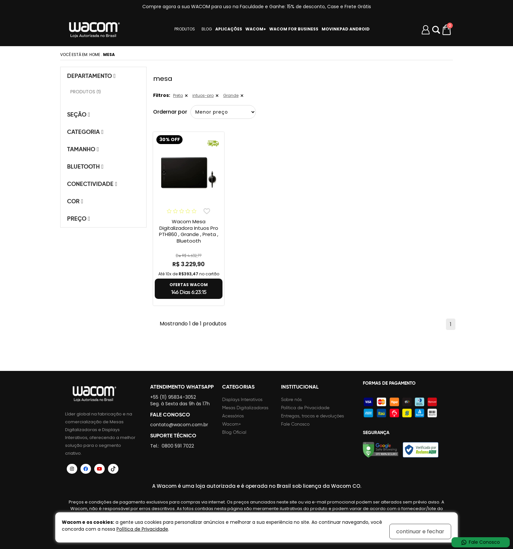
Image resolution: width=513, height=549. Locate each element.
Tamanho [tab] (83, 149)
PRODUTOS (184, 29)
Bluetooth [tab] (85, 166)
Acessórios (233, 416)
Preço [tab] (78, 218)
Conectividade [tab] (92, 184)
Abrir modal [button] (436, 30)
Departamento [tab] (91, 76)
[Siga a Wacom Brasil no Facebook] (85, 469)
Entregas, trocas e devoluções (312, 416)
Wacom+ (231, 424)
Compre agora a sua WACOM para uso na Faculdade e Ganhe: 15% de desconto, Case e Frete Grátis (256, 6)
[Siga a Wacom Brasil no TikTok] (113, 469)
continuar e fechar (420, 531)
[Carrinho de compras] (447, 30)
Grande (231, 95)
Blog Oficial (234, 432)
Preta (178, 95)
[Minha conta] (425, 30)
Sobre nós (291, 399)
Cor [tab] (75, 201)
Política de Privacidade (305, 408)
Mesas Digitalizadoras (245, 408)
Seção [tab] (78, 114)
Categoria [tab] (85, 132)
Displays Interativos (242, 399)
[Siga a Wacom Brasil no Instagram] (72, 469)
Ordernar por (170, 112)
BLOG (207, 29)
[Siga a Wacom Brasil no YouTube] (99, 469)
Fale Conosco (295, 424)
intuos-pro (203, 95)
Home (94, 54)
